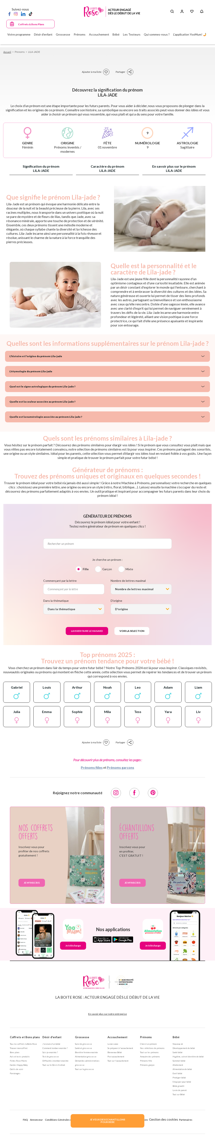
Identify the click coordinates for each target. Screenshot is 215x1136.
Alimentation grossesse (85, 1056)
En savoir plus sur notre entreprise (107, 1013)
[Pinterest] (153, 793)
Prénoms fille (146, 1060)
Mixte (129, 569)
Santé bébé (177, 1052)
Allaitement (178, 1065)
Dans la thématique (56, 600)
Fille (86, 569)
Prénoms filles (92, 767)
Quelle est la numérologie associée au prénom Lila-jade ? (45, 416)
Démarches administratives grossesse (87, 1062)
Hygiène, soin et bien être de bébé (188, 1056)
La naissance (113, 1044)
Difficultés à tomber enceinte (55, 1060)
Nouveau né (178, 1044)
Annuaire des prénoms (150, 1056)
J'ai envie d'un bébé (51, 1044)
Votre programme (18, 34)
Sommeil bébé (179, 1060)
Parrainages (15, 1073)
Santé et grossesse (83, 1048)
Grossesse (82, 1037)
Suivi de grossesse (83, 1044)
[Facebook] (9, 13)
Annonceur (36, 1119)
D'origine (116, 600)
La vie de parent (180, 1090)
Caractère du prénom (107, 168)
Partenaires (185, 1119)
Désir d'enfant (52, 1037)
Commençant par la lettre (60, 580)
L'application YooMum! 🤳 (190, 34)
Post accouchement (116, 1056)
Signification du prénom (41, 168)
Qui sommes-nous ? (157, 34)
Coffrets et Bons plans (25, 1037)
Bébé (176, 1037)
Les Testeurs (131, 34)
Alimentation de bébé (182, 1069)
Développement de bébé (184, 1048)
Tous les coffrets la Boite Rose (23, 1044)
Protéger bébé (179, 1077)
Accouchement (117, 1037)
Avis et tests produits (20, 1056)
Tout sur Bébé (179, 1094)
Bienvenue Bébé (115, 1052)
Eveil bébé (177, 1073)
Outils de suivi (16, 1069)
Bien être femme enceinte (86, 1052)
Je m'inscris (32, 882)
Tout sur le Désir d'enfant (53, 1065)
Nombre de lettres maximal (128, 580)
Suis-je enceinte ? (50, 1052)
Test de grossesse (50, 1056)
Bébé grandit (178, 1086)
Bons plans (15, 1052)
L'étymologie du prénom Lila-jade (30, 371)
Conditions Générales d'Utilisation (64, 1119)
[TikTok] (30, 13)
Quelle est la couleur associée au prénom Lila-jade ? (42, 401)
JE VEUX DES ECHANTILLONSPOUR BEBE (107, 1121)
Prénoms (146, 1037)
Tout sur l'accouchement (118, 1060)
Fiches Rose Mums (18, 1060)
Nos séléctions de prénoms (152, 1048)
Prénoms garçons (120, 767)
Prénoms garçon (147, 1065)
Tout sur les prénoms (149, 1052)
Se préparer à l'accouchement (120, 1048)
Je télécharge (73, 945)
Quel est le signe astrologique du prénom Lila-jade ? (42, 386)
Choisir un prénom (148, 1044)
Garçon (107, 569)
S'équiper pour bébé (182, 1081)
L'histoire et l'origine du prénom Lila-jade (35, 356)
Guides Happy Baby (19, 1065)
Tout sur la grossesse (84, 1069)
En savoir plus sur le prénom (174, 168)
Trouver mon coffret (19, 1048)
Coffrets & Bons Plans (31, 24)
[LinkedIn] (23, 13)
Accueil (7, 51)
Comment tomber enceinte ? (55, 1048)
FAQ (25, 1119)
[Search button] (172, 11)
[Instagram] (16, 13)
